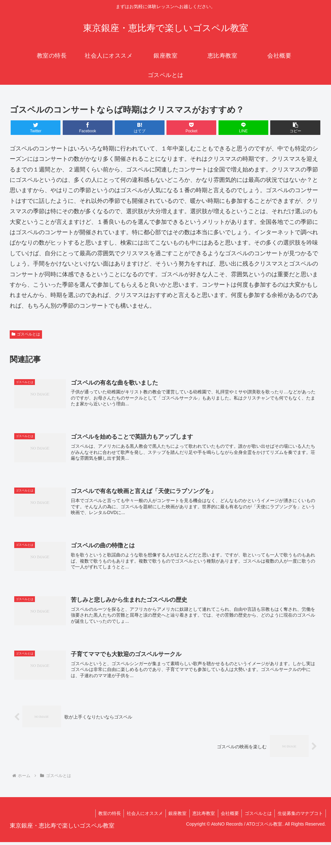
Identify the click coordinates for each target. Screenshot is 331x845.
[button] (295, 127)
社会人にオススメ (139, 816)
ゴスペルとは (26, 334)
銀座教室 (173, 816)
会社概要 (227, 816)
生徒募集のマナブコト (299, 816)
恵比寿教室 (200, 816)
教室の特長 (102, 816)
